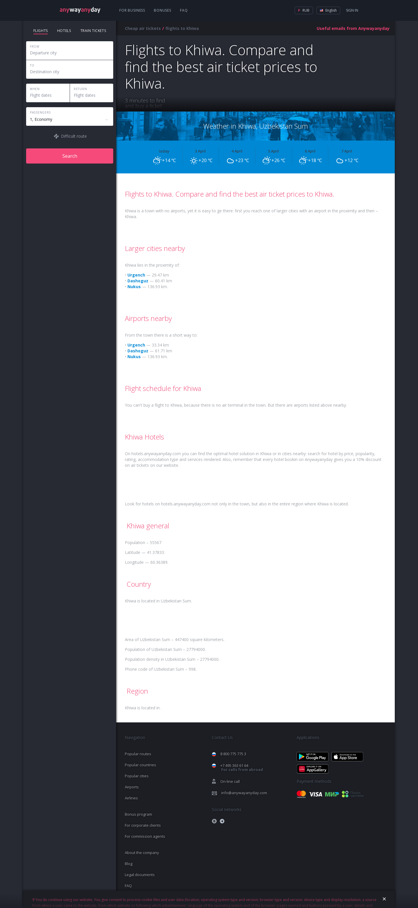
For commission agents (145, 836)
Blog (128, 863)
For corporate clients (143, 825)
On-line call (230, 781)
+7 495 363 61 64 (241, 767)
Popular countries (140, 764)
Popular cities (137, 775)
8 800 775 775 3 (233, 753)
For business (132, 10)
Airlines (131, 798)
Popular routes (138, 753)
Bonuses (162, 10)
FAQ (184, 10)
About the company (142, 852)
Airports (132, 786)
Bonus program (138, 814)
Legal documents (140, 874)
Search (69, 156)
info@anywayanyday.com (244, 792)
